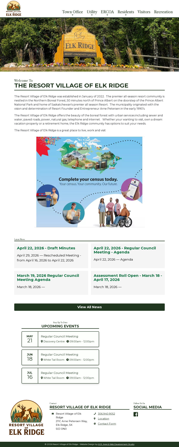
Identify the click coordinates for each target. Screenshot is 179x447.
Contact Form (107, 423)
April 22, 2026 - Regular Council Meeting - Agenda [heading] (125, 250)
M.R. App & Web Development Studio (116, 444)
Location (103, 418)
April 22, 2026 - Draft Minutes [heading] (46, 248)
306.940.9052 (106, 413)
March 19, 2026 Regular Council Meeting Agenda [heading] (48, 278)
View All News (89, 307)
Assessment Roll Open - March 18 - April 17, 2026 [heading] (128, 278)
